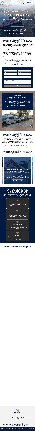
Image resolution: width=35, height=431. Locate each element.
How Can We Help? (7, 79)
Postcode (19, 72)
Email (5, 72)
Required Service (7, 75)
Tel (18, 69)
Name (5, 69)
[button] (23, 3)
